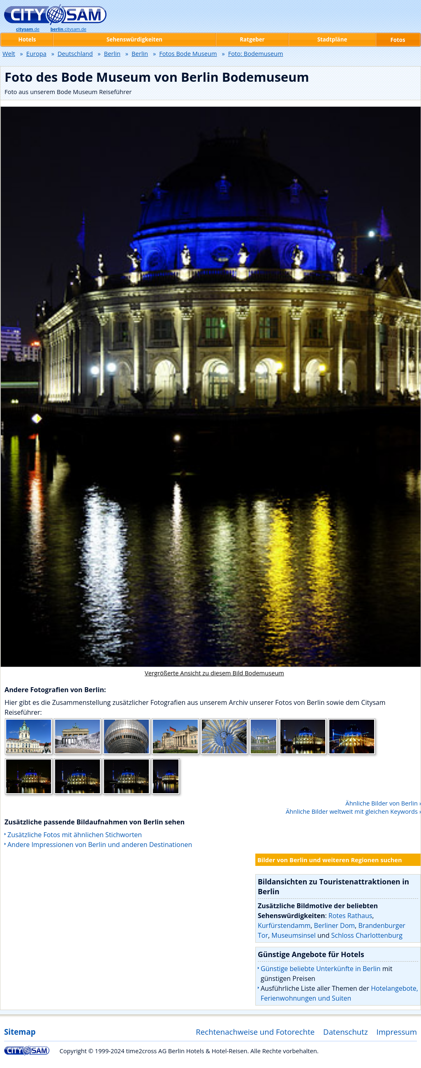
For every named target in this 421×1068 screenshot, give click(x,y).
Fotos (397, 40)
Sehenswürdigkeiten (134, 39)
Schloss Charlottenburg (366, 935)
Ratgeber (252, 39)
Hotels (27, 39)
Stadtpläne (332, 39)
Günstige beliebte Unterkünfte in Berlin (321, 968)
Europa (36, 53)
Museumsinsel (293, 935)
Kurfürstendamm (284, 925)
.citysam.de (68, 29)
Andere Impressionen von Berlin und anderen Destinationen (99, 844)
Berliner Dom (334, 925)
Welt (8, 53)
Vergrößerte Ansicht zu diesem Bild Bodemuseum (214, 673)
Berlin (112, 53)
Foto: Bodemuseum (255, 53)
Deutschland (75, 53)
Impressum (397, 1032)
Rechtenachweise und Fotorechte (255, 1032)
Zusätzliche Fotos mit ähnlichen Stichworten (74, 834)
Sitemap (19, 1032)
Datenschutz (345, 1032)
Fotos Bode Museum (188, 53)
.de (27, 29)
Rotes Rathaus (350, 915)
